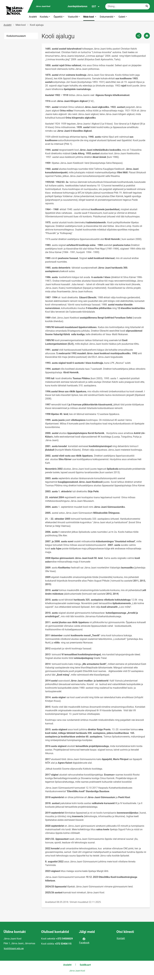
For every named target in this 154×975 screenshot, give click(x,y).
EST (96, 6)
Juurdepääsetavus (77, 6)
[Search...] (146, 6)
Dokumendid (108, 16)
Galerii (123, 16)
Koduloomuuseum (16, 36)
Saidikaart (85, 964)
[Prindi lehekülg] (147, 36)
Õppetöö (59, 16)
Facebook (84, 940)
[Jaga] (139, 36)
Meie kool (90, 16)
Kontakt (121, 938)
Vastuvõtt (74, 16)
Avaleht (33, 16)
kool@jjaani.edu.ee (14, 948)
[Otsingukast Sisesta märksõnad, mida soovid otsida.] (127, 6)
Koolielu (45, 16)
